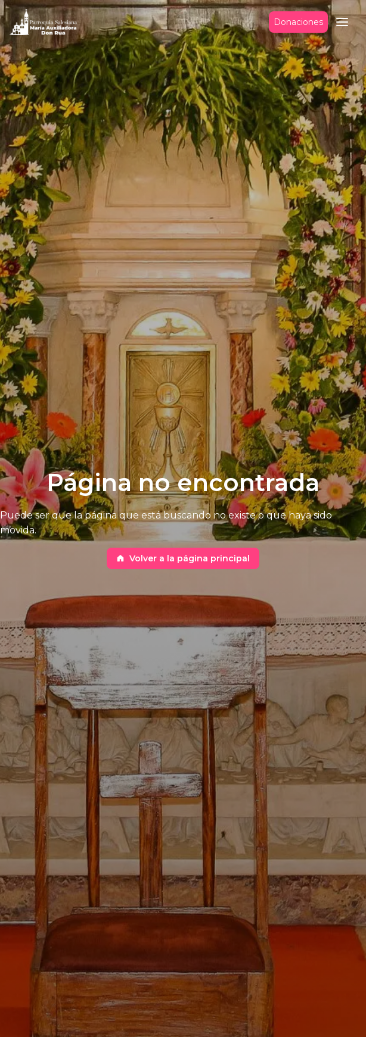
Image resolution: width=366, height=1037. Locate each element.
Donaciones (298, 22)
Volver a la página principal (183, 558)
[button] (342, 22)
